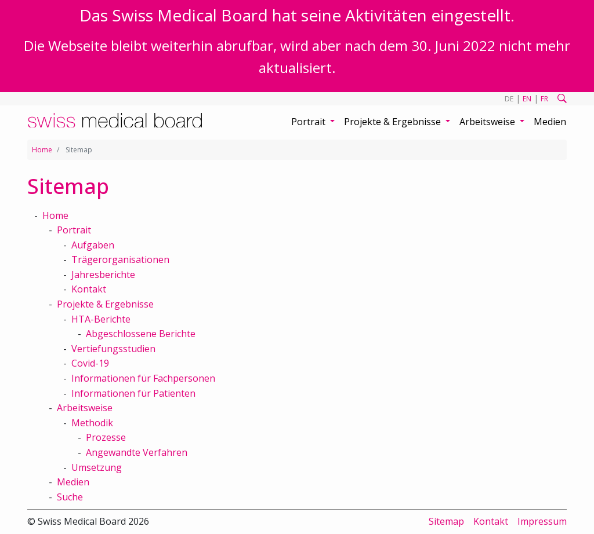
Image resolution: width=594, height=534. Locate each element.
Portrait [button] (309, 121)
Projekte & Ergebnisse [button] (393, 121)
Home (42, 150)
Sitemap (446, 521)
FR (544, 99)
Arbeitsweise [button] (488, 121)
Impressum (542, 521)
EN (527, 99)
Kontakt (490, 521)
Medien (550, 121)
